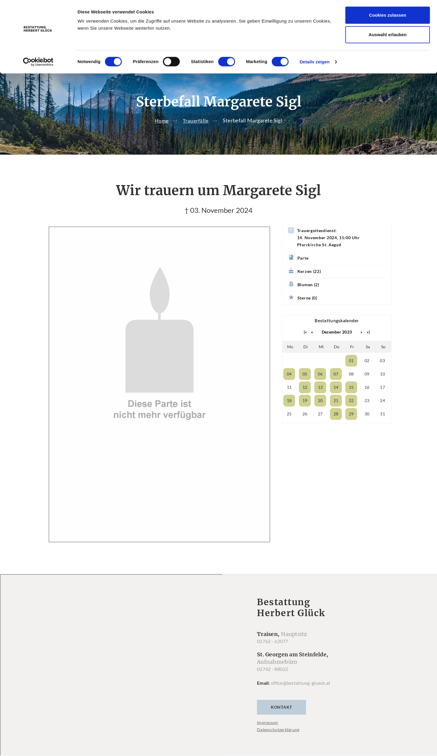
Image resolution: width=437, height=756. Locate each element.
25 (289, 425)
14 (336, 399)
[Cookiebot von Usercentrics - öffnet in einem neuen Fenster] (38, 62)
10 (382, 385)
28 (336, 425)
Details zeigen (314, 62)
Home (161, 132)
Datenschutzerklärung (278, 741)
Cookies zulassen (387, 15)
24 (382, 412)
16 (367, 399)
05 (304, 385)
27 (320, 425)
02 (367, 372)
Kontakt (281, 719)
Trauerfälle (196, 132)
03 (382, 372)
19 (304, 412)
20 (320, 412)
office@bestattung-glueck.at (301, 695)
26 (304, 425)
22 (351, 412)
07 (336, 385)
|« (305, 343)
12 (304, 399)
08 (351, 385)
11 (289, 399)
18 (289, 412)
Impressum (267, 734)
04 (289, 385)
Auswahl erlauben (388, 35)
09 (367, 385)
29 (351, 425)
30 (367, 425)
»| (368, 343)
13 (320, 399)
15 (351, 399)
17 (382, 399)
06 (320, 385)
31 (382, 425)
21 (336, 412)
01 (351, 372)
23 (367, 412)
